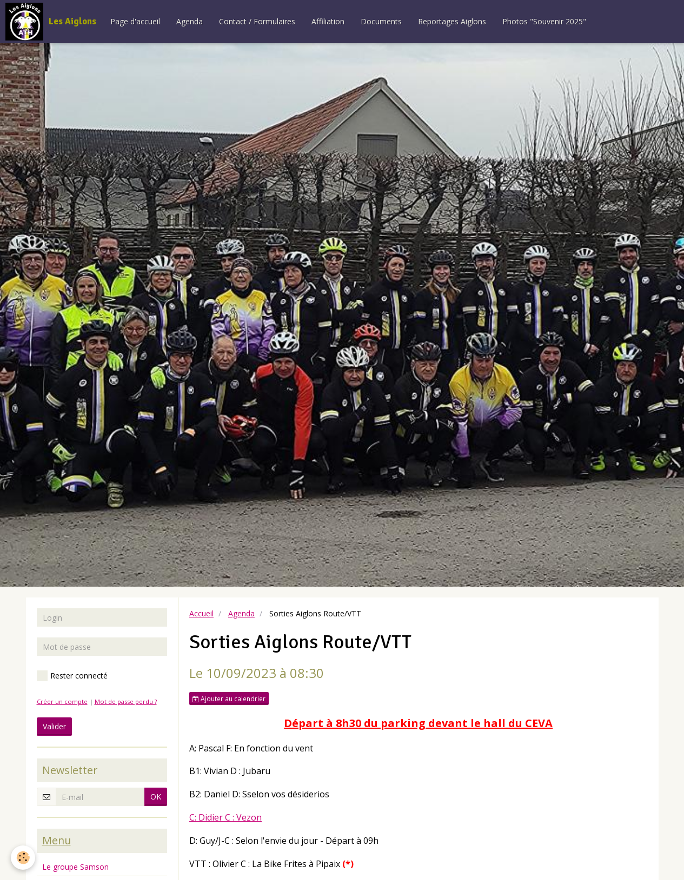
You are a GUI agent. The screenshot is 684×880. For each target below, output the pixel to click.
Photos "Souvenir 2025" (544, 21)
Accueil (201, 613)
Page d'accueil (135, 21)
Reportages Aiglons (452, 21)
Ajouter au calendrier (228, 698)
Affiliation (327, 21)
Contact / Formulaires (257, 21)
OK (155, 796)
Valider (54, 726)
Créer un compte (62, 701)
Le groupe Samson (75, 867)
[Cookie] (23, 857)
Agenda (189, 21)
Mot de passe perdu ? (126, 701)
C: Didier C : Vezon (225, 817)
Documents (381, 21)
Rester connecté (72, 675)
